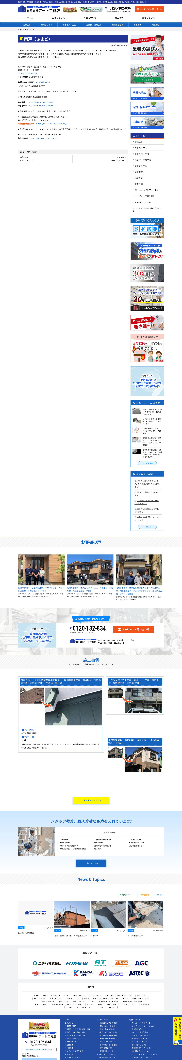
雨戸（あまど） (40, 998)
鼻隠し (100, 1004)
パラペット (145, 1004)
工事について (58, 18)
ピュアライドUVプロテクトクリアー (145, 1054)
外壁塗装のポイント (107, 1058)
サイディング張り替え (145, 196)
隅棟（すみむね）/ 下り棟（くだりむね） (67, 1004)
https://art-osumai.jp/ (27, 73)
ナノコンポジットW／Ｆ (141, 1036)
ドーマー (90, 1004)
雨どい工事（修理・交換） (147, 190)
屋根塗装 (137, 24)
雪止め (36, 995)
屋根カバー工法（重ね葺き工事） (79, 1029)
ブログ (158, 894)
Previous (16, 578)
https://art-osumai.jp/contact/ (43, 138)
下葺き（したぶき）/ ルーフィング (56, 995)
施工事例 (119, 18)
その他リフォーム (143, 202)
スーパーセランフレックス (142, 1058)
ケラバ (92, 1001)
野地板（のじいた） (80, 995)
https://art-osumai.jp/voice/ (41, 105)
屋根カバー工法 (69, 24)
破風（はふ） (64, 1001)
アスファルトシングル (84, 1007)
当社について (148, 18)
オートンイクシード (107, 1042)
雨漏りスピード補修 (107, 1026)
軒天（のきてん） (48, 1001)
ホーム (30, 18)
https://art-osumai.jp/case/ (41, 102)
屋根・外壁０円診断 (107, 1029)
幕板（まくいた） (56, 998)
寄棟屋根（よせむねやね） (109, 1001)
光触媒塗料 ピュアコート (142, 1051)
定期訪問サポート (106, 1051)
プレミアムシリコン (139, 1045)
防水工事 (27, 24)
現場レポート (126, 894)
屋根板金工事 (117, 24)
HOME (67, 1020)
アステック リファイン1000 (143, 1026)
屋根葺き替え (46, 24)
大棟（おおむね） (41, 1004)
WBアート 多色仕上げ (140, 1032)
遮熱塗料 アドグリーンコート (143, 1048)
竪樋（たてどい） (130, 1004)
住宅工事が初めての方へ (109, 1023)
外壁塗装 (155, 24)
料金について (90, 18)
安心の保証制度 (106, 1048)
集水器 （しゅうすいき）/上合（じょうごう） (101, 998)
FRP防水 (69, 1007)
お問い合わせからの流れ (109, 1032)
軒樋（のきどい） (113, 1004)
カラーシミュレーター (108, 1036)
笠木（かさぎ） (97, 995)
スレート (100, 1007)
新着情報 (144, 894)
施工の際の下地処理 (107, 1039)
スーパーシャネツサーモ (141, 1023)
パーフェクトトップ (139, 1042)
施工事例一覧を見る (92, 800)
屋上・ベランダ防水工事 (75, 1036)
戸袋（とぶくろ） (143, 995)
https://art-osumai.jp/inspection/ (51, 123)
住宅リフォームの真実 (106, 1054)
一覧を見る (147, 463)
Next (166, 578)
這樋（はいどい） (73, 998)
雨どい (125, 998)
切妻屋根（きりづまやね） (133, 1001)
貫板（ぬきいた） (79, 1001)
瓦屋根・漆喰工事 (94, 24)
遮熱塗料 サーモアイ (139, 1039)
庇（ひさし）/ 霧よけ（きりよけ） (120, 995)
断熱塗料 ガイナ (138, 1029)
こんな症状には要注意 (108, 1045)
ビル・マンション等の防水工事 (146, 210)
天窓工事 (139, 184)
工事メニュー (70, 1023)
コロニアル (112, 1007)
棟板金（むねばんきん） (141, 998)
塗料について (135, 1020)
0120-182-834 (120, 8)
